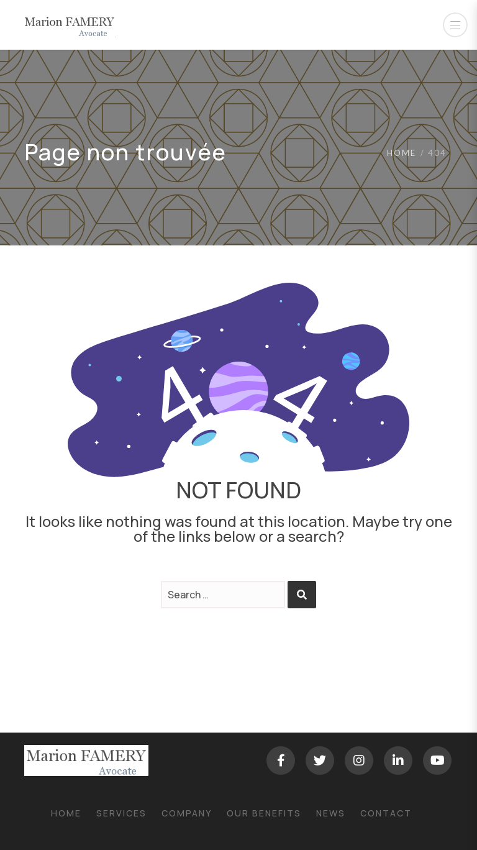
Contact (386, 813)
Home (401, 153)
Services (121, 813)
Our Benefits (264, 813)
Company (186, 813)
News (330, 813)
